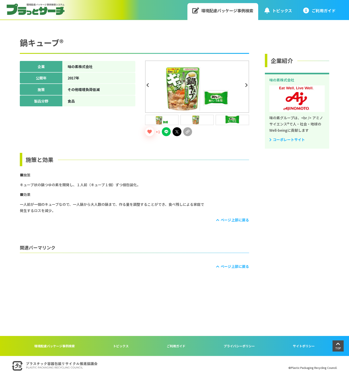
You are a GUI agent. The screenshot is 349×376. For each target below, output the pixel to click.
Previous (148, 85)
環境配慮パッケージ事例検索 (223, 10)
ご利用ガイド (176, 346)
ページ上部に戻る (235, 219)
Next (247, 85)
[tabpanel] (197, 87)
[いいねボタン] (149, 131)
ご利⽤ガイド (319, 10)
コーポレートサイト (289, 139)
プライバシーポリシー (239, 346)
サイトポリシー (304, 346)
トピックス (278, 10)
